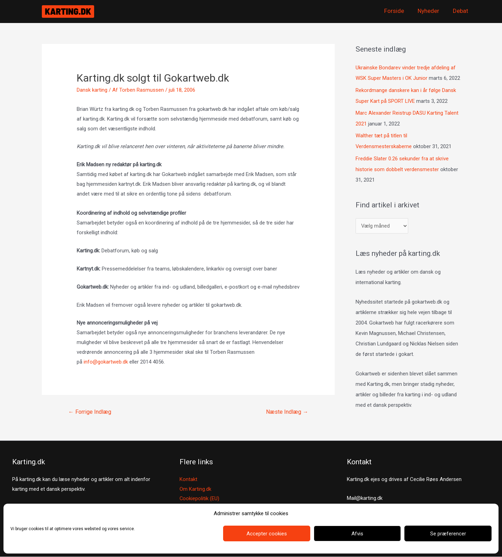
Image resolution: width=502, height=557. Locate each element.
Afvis (357, 534)
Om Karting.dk (195, 489)
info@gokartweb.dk (106, 362)
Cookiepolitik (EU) (200, 499)
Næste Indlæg (287, 412)
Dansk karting (92, 90)
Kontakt (188, 479)
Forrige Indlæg (89, 412)
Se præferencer (448, 534)
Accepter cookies (266, 534)
